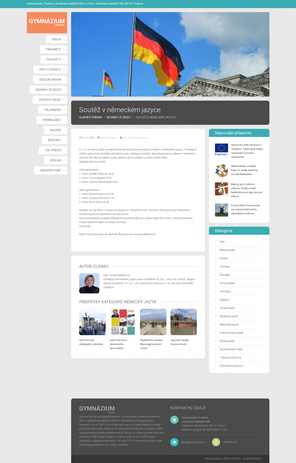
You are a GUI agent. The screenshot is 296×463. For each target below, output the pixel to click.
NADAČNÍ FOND (51, 170)
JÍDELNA (55, 160)
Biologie (225, 274)
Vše (222, 241)
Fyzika (224, 258)
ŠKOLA (56, 39)
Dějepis (224, 299)
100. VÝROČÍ (53, 150)
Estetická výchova (231, 365)
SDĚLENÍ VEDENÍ (50, 79)
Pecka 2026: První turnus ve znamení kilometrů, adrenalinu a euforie (245, 209)
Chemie (225, 266)
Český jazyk (227, 308)
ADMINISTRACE (252, 458)
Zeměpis (225, 291)
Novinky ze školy (119, 117)
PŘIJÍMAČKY (52, 110)
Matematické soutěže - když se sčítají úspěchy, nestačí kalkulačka (244, 170)
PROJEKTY (54, 59)
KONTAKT (54, 140)
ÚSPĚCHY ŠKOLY (50, 99)
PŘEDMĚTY (53, 49)
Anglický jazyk (229, 316)
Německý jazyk (108, 137)
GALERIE (55, 130)
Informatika (227, 283)
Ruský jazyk (227, 341)
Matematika (227, 250)
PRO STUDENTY (50, 69)
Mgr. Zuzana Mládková (135, 137)
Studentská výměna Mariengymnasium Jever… (151, 344)
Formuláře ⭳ (52, 120)
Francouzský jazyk (231, 332)
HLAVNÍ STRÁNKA (90, 117)
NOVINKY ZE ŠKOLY (48, 89)
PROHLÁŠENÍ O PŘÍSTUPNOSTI (223, 458)
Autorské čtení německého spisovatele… (118, 344)
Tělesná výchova (230, 357)
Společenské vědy (231, 349)
